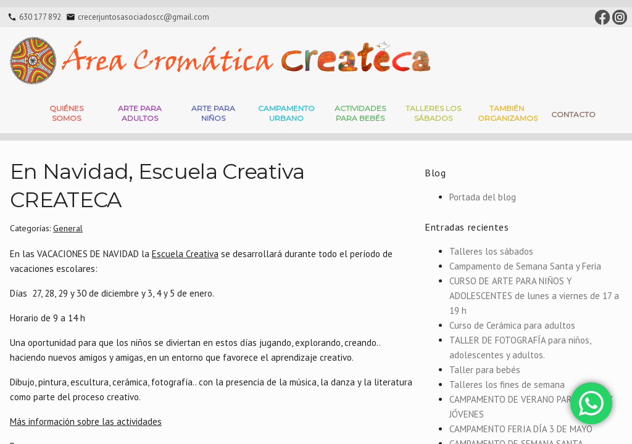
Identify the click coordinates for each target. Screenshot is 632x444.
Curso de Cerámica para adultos (512, 325)
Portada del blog (482, 197)
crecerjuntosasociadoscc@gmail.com (143, 17)
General (68, 228)
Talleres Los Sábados (433, 113)
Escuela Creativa (185, 254)
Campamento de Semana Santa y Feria (525, 266)
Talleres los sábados (491, 251)
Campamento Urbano (286, 113)
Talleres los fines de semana (507, 384)
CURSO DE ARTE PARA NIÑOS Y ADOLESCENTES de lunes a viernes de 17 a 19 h (534, 295)
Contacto (573, 114)
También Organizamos (508, 113)
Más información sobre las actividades (86, 421)
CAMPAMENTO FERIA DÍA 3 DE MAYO (520, 429)
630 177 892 (40, 17)
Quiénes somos (66, 113)
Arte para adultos (140, 113)
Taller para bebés (484, 370)
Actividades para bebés (360, 113)
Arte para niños (213, 113)
